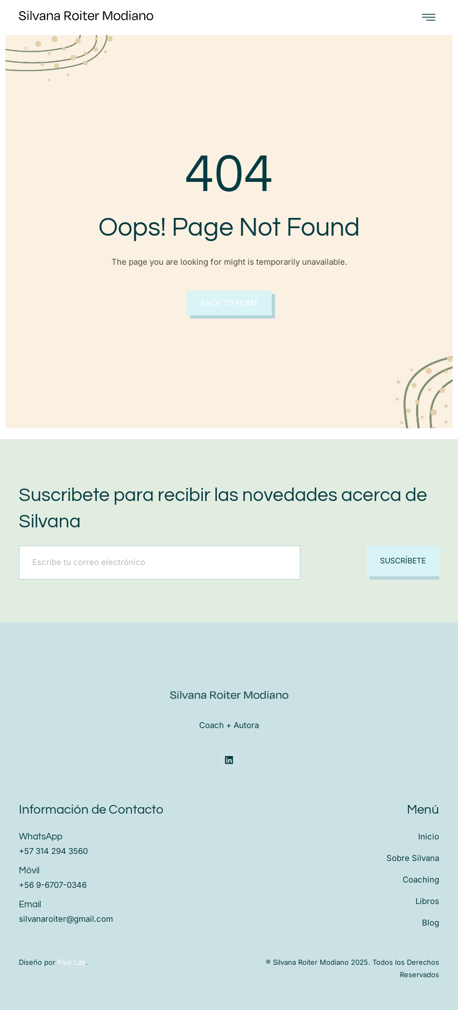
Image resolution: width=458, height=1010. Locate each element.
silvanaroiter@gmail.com (66, 918)
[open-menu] (428, 17)
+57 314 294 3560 (53, 850)
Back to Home (229, 302)
